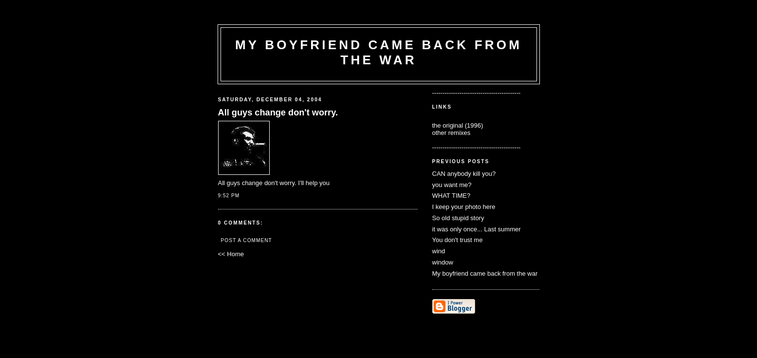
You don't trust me (457, 240)
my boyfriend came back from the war (378, 52)
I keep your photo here (464, 206)
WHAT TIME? (451, 195)
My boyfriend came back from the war (485, 273)
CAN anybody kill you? (464, 173)
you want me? (452, 184)
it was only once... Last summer (476, 229)
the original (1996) (457, 125)
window (442, 262)
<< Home (231, 254)
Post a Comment (246, 240)
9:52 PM (229, 195)
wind (438, 251)
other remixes (451, 132)
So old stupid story (458, 218)
